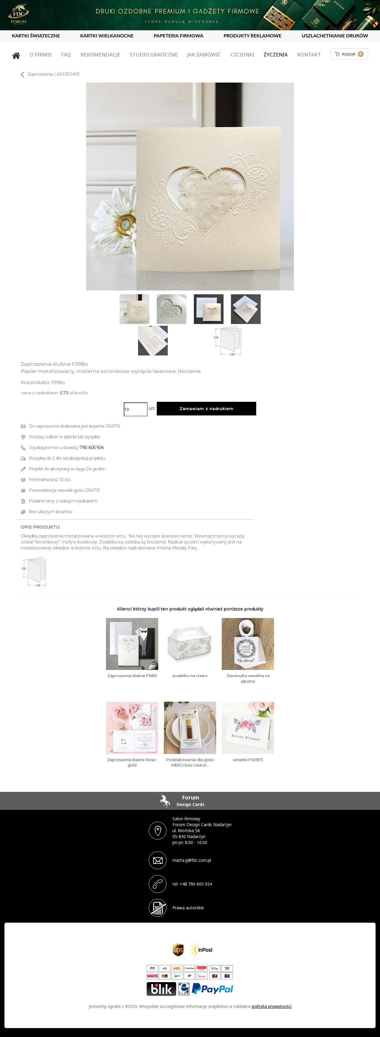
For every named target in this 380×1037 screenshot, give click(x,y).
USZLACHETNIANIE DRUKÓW (335, 35)
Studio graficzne (154, 54)
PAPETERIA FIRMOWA (178, 35)
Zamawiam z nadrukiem (206, 408)
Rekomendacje (100, 54)
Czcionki (242, 54)
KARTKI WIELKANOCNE (107, 35)
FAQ (66, 54)
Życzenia (276, 54)
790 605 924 (92, 447)
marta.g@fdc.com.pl (191, 860)
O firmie (41, 54)
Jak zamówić (204, 54)
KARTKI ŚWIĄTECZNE (36, 35)
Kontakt (309, 54)
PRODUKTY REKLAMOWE (252, 35)
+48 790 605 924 (196, 884)
